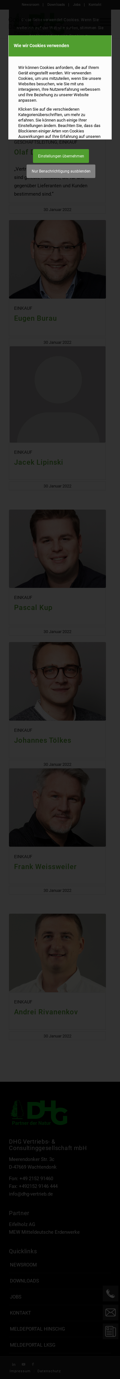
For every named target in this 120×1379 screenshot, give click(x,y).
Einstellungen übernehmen (61, 156)
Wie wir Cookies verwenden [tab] (41, 45)
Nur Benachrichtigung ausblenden (61, 171)
